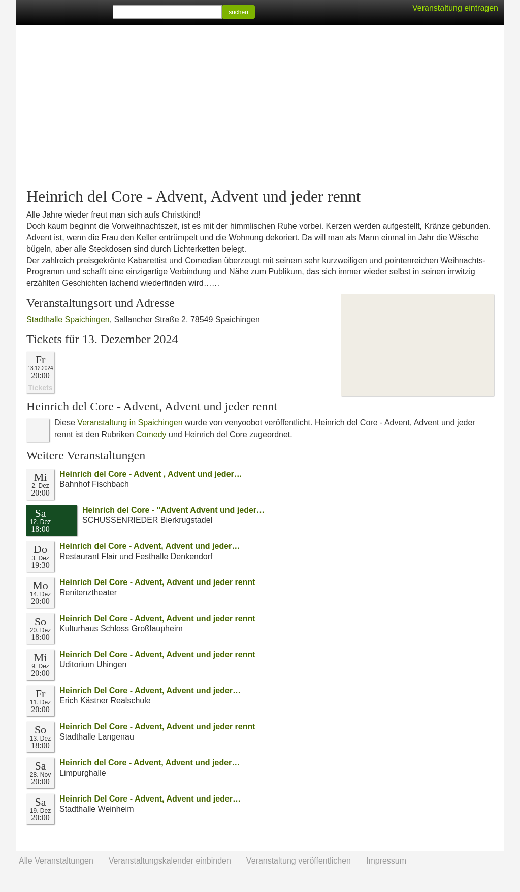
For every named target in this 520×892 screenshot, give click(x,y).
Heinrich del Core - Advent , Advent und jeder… (150, 474)
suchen (238, 12)
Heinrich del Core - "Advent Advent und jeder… (173, 510)
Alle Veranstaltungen (56, 860)
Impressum (386, 860)
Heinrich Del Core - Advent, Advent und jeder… (150, 690)
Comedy (151, 434)
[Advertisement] (260, 107)
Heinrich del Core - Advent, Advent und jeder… (149, 546)
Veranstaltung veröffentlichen (298, 860)
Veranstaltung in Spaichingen (129, 422)
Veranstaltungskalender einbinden (170, 860)
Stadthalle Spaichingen (68, 319)
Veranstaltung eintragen (455, 8)
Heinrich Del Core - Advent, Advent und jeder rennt (157, 582)
